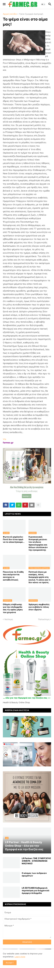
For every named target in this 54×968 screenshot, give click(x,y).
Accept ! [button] (10, 962)
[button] (4, 4)
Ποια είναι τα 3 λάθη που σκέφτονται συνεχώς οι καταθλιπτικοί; (13, 576)
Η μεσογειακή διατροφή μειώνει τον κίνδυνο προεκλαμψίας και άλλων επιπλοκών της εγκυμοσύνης (38, 543)
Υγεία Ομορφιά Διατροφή (31, 14)
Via (4, 439)
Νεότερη (8, 619)
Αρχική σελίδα (10, 14)
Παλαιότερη (44, 619)
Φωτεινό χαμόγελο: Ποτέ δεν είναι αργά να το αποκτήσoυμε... (13, 539)
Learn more (20, 956)
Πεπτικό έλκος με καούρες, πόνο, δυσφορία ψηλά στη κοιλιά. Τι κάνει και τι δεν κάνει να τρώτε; (39, 577)
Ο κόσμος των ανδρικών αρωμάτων (34, 874)
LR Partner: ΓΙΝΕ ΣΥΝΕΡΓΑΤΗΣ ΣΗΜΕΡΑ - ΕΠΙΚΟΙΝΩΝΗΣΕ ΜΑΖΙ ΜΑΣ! (36, 861)
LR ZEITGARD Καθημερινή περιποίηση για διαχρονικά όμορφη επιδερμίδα (35, 890)
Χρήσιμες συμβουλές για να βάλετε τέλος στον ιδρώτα (39, 607)
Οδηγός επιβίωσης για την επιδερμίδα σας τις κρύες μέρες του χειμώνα (13, 608)
